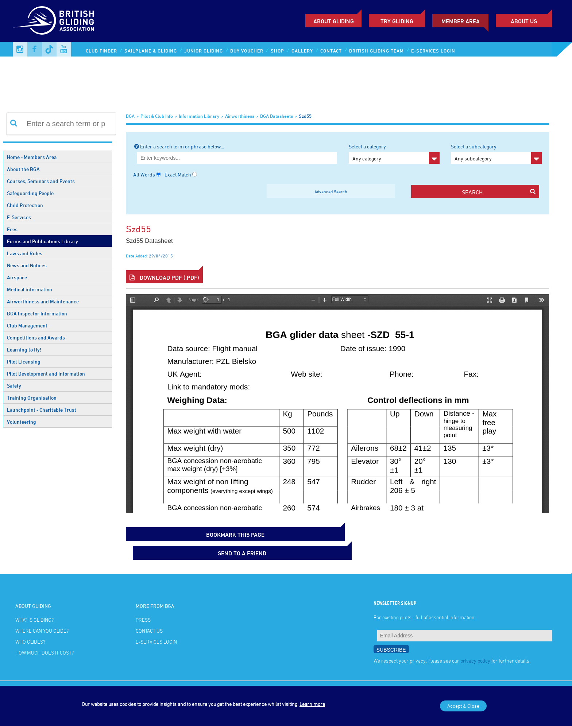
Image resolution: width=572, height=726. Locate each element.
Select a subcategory (496, 153)
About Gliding (333, 21)
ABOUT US (524, 21)
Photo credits (25, 685)
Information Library (199, 116)
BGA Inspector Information (37, 313)
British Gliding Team (376, 51)
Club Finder (101, 51)
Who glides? (30, 621)
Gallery (302, 51)
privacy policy (475, 639)
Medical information (29, 289)
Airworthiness (239, 116)
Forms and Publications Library (42, 241)
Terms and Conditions (33, 676)
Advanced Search (330, 191)
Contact (331, 51)
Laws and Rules (24, 253)
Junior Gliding (203, 51)
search (498, 192)
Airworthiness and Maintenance (43, 301)
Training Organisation (32, 398)
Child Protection (25, 205)
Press (143, 599)
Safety (14, 386)
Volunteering (21, 422)
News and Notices (27, 265)
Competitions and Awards (36, 337)
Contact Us (149, 610)
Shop (277, 51)
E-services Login (433, 51)
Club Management (27, 325)
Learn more (312, 704)
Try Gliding (396, 21)
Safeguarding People (30, 193)
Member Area (460, 21)
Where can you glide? (42, 610)
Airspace (17, 277)
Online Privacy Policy (83, 676)
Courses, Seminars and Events (41, 181)
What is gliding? (34, 599)
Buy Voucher (246, 51)
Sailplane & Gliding (150, 51)
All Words (144, 174)
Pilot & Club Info (156, 116)
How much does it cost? (44, 632)
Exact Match (178, 174)
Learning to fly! (24, 349)
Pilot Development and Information (46, 373)
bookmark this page (162, 532)
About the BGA (23, 169)
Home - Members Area (32, 157)
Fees (12, 229)
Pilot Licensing (23, 361)
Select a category (394, 153)
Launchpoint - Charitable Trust (41, 410)
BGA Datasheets (276, 116)
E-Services (19, 217)
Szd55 (305, 116)
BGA (130, 116)
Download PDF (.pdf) (164, 277)
